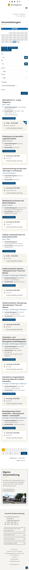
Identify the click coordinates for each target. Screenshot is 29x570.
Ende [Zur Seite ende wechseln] (24, 453)
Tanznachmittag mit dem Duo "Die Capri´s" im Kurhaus (14, 170)
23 (14, 39)
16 (14, 37)
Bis (2, 60)
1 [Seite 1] (3, 450)
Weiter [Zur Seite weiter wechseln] (16, 453)
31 (18, 41)
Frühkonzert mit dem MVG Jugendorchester (12, 137)
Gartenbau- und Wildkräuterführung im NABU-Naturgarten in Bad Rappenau (14, 339)
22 (10, 39)
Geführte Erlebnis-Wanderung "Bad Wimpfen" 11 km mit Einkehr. (14, 305)
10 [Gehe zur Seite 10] (10, 453)
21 (6, 39)
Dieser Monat (6, 50)
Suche (3, 90)
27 (3, 41)
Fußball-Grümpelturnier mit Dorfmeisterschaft (13, 236)
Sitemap (14, 557)
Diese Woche (13, 48)
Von (2, 54)
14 (6, 37)
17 (18, 37)
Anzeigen (4, 82)
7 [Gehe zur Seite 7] (25, 450)
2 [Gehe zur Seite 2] (7, 450)
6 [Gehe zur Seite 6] (21, 450)
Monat (3, 74)
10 (18, 35)
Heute (4, 48)
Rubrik (3, 68)
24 (18, 39)
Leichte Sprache (10, 539)
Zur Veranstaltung (9, 118)
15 (10, 37)
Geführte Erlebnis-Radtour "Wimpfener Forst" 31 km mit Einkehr (13, 271)
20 (3, 39)
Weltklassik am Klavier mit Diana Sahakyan (13, 202)
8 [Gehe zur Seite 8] (3, 453)
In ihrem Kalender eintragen (14, 128)
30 (14, 41)
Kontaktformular (10, 535)
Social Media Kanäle (11, 543)
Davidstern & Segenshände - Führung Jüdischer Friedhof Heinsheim (13, 379)
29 (10, 41)
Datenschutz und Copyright (14, 551)
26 (26, 39)
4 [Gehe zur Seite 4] (14, 450)
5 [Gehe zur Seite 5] (18, 450)
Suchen (24, 93)
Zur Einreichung (8, 490)
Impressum (14, 549)
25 (22, 39)
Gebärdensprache (15, 561)
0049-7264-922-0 (12, 522)
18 (22, 37)
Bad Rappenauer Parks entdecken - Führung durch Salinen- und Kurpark (13, 413)
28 (6, 41)
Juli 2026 (14, 29)
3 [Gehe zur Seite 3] (10, 450)
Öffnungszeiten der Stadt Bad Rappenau (12, 529)
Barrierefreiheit (14, 559)
